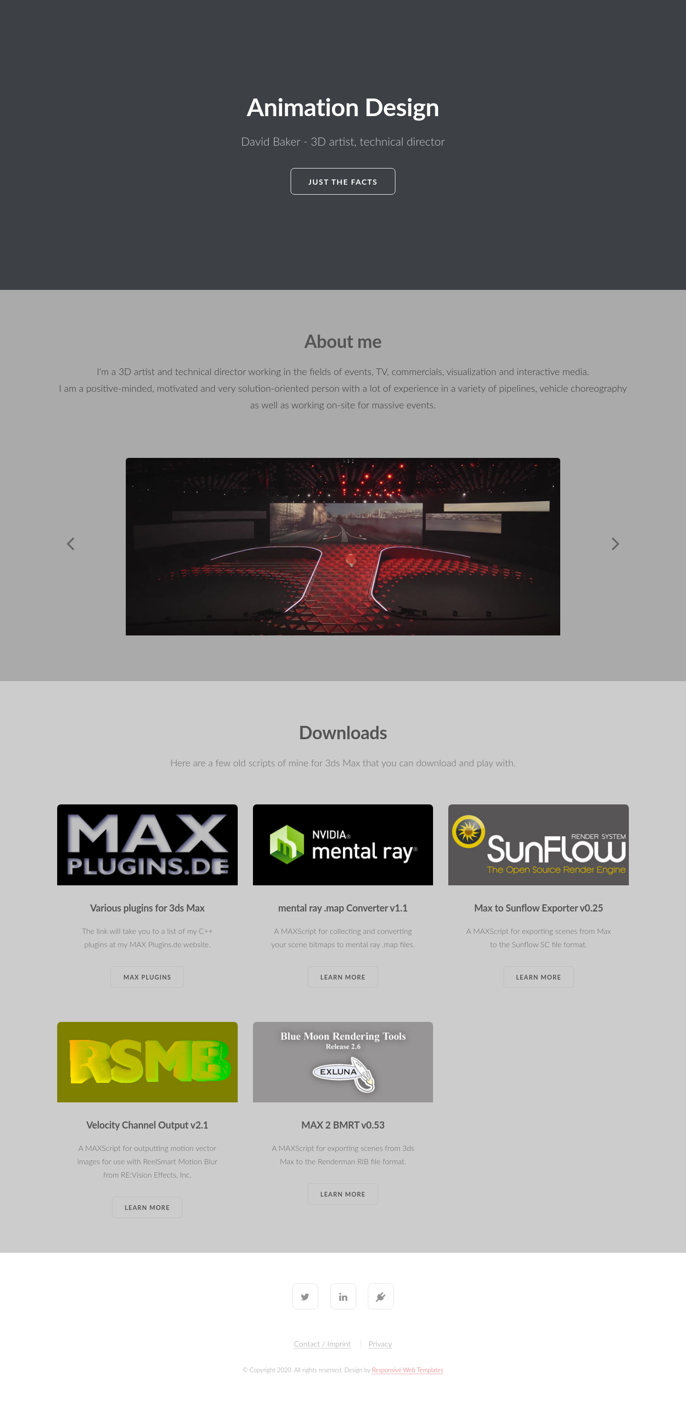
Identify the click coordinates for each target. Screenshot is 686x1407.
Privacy (380, 1343)
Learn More (343, 977)
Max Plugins (147, 977)
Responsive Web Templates (408, 1370)
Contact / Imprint (322, 1343)
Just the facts (342, 181)
